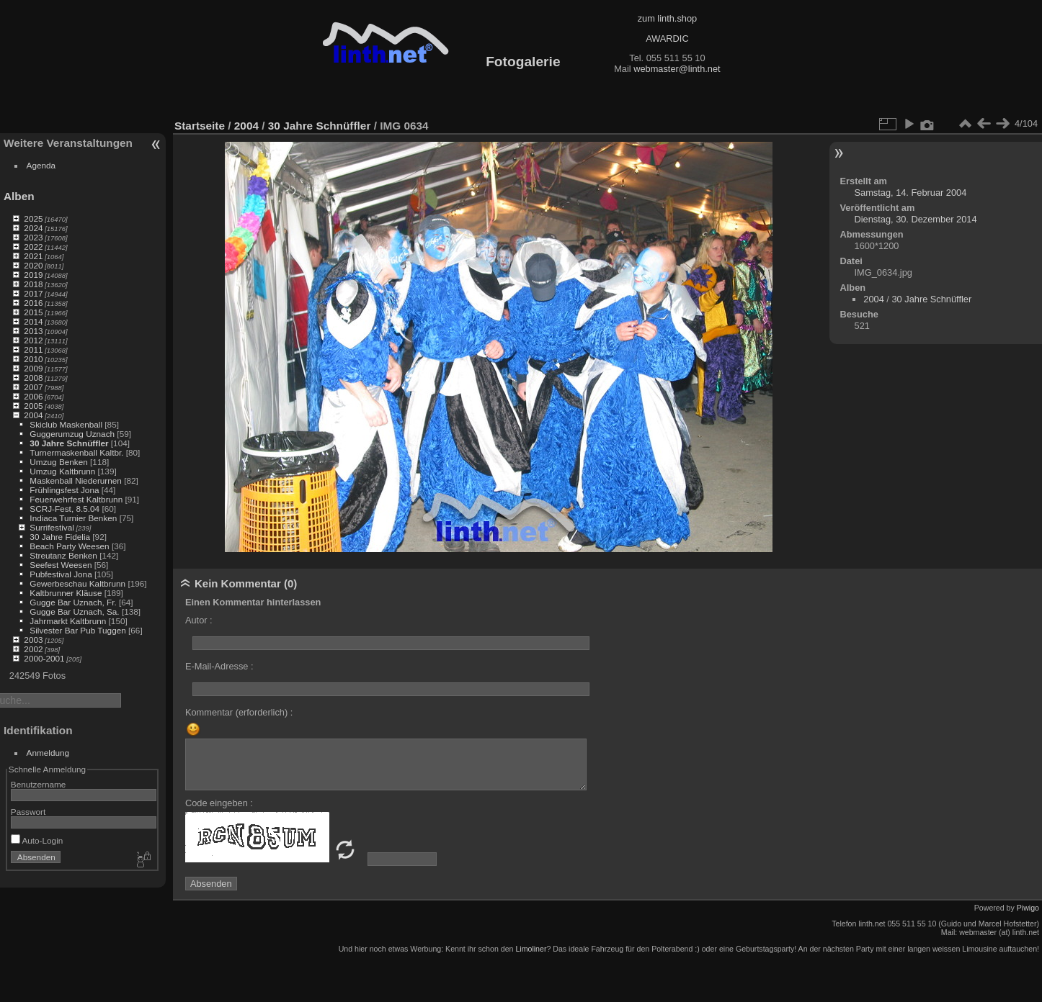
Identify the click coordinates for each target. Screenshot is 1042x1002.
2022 (33, 246)
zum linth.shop (668, 18)
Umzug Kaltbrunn (62, 471)
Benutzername (38, 784)
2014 (33, 321)
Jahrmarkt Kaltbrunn (68, 621)
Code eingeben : (219, 803)
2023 (33, 237)
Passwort (28, 811)
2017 (33, 293)
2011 (33, 349)
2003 (33, 639)
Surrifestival (52, 527)
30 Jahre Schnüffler (69, 443)
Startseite (199, 125)
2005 (33, 405)
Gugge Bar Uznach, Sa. (74, 611)
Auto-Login (37, 840)
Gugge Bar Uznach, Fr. (73, 602)
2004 (33, 415)
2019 (33, 274)
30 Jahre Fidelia (60, 536)
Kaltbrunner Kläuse (66, 592)
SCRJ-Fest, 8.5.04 (64, 508)
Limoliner (530, 948)
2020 (33, 265)
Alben (19, 196)
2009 (33, 368)
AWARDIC (667, 38)
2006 (33, 396)
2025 (33, 218)
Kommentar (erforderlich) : (239, 712)
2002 (33, 649)
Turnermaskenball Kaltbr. (76, 452)
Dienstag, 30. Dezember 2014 (916, 219)
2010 (33, 359)
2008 (33, 377)
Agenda (41, 165)
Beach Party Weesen (69, 546)
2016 (33, 302)
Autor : (199, 620)
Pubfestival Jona (61, 574)
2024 (33, 228)
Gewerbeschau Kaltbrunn (77, 583)
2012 (33, 340)
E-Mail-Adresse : (219, 666)
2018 (33, 284)
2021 (33, 256)
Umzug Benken (58, 461)
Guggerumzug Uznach (72, 433)
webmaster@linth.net (676, 68)
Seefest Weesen (61, 564)
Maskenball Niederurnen (76, 480)
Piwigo (1028, 907)
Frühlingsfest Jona (64, 490)
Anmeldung (48, 752)
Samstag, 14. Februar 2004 (911, 192)
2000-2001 (44, 658)
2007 (33, 387)
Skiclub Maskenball (66, 424)
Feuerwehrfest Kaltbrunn (76, 499)
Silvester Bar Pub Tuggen (77, 630)
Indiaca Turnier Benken (73, 518)
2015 (33, 312)
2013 (33, 330)
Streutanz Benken (63, 555)
